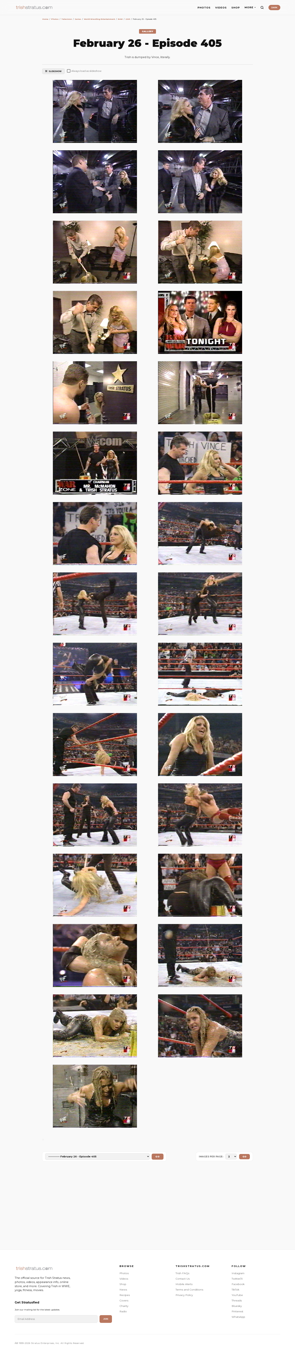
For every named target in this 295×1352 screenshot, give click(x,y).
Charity (123, 1305)
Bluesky (237, 1305)
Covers (123, 1300)
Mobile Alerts (184, 1284)
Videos (123, 1278)
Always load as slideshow (84, 71)
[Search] (262, 7)
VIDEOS (221, 7)
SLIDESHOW (53, 71)
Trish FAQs (182, 1273)
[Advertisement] (147, 1206)
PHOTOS (204, 7)
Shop (122, 1284)
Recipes (124, 1295)
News (123, 1289)
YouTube (237, 1295)
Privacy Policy (184, 1295)
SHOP (235, 7)
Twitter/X (237, 1278)
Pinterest (237, 1311)
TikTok (235, 1289)
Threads (237, 1300)
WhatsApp (238, 1316)
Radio (123, 1311)
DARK (274, 7)
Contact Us (183, 1278)
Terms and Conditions (189, 1289)
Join (105, 1319)
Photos (124, 1273)
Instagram (238, 1273)
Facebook (238, 1284)
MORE (250, 7)
